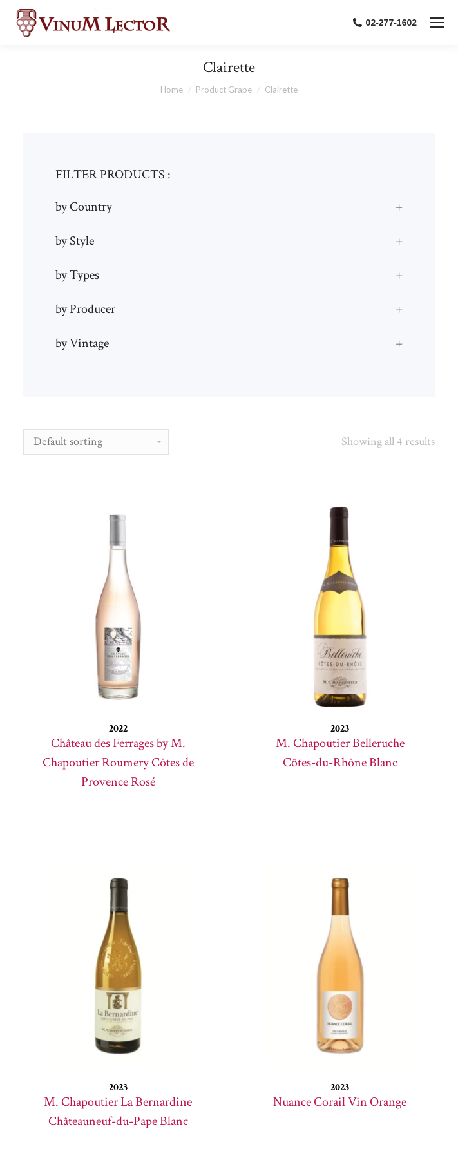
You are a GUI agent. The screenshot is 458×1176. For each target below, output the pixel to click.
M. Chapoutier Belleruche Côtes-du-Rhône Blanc (340, 753)
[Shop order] (96, 442)
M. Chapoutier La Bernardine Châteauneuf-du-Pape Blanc (118, 1112)
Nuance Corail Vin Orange (339, 1102)
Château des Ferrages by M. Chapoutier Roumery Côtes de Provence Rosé (118, 762)
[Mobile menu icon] (437, 22)
